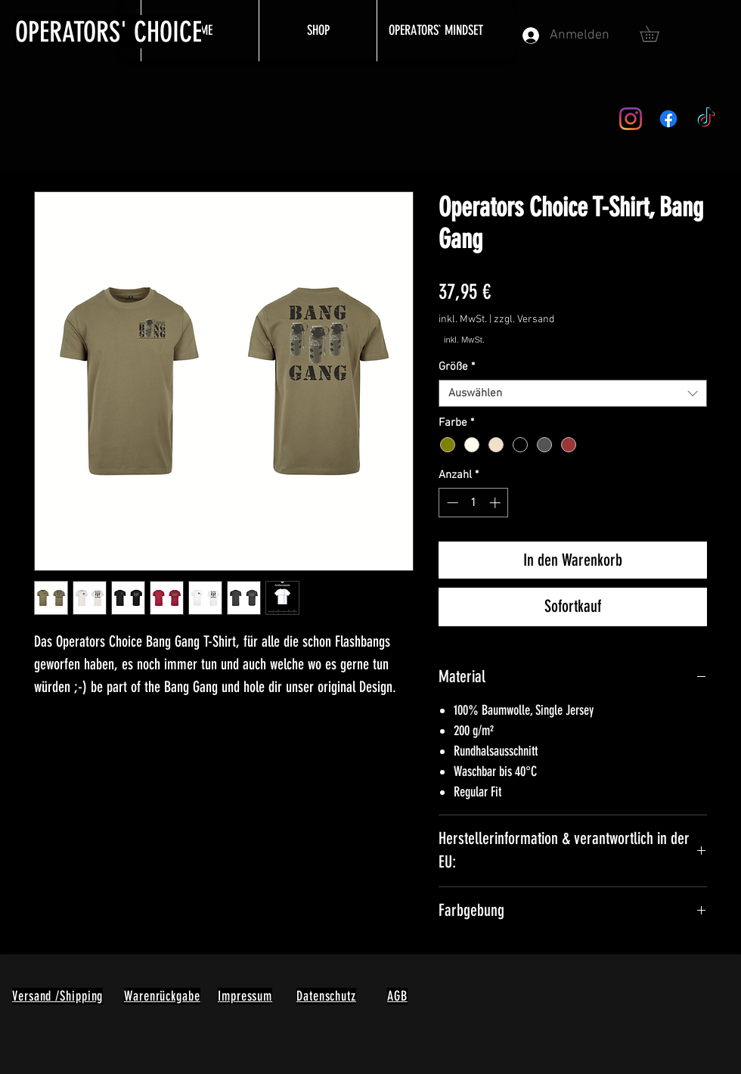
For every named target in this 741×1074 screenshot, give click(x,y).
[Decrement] (451, 503)
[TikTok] (706, 118)
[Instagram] (630, 118)
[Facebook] (668, 118)
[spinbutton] (473, 503)
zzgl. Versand (524, 319)
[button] (657, 34)
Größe (457, 367)
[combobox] (573, 393)
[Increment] (496, 503)
